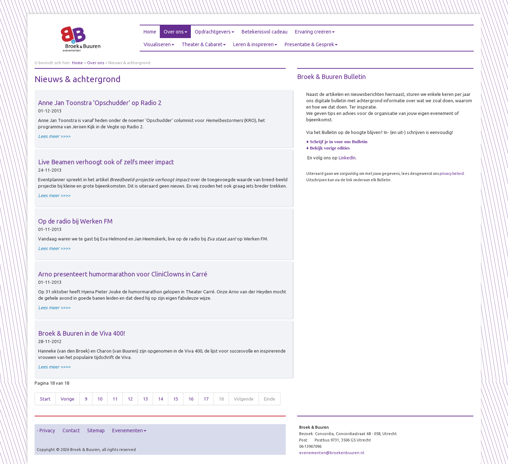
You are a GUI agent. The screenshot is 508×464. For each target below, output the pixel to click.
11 (115, 398)
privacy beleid (452, 173)
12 (130, 398)
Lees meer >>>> (54, 136)
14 (160, 398)
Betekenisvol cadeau (265, 32)
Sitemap (96, 430)
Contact (71, 430)
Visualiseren (159, 44)
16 (190, 398)
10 (99, 398)
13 (145, 398)
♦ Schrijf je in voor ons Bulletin (336, 141)
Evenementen (129, 430)
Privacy (47, 430)
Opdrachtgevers (214, 32)
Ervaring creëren (315, 32)
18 (221, 398)
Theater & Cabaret (204, 44)
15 (175, 398)
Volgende (244, 398)
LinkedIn (347, 157)
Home (150, 32)
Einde (269, 398)
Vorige (67, 398)
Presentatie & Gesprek (311, 44)
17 (206, 398)
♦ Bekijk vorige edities (328, 148)
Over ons (175, 32)
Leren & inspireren (255, 44)
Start (45, 398)
